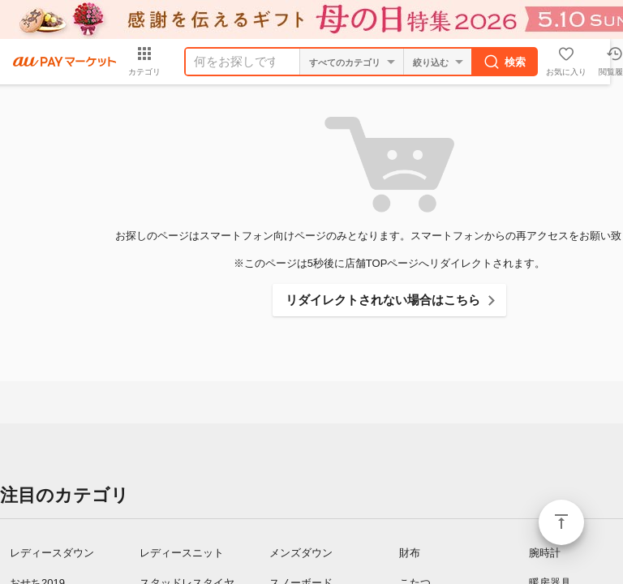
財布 (409, 553)
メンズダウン (301, 553)
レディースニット (182, 553)
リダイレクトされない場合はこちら (383, 300)
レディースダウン (52, 553)
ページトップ (561, 522)
